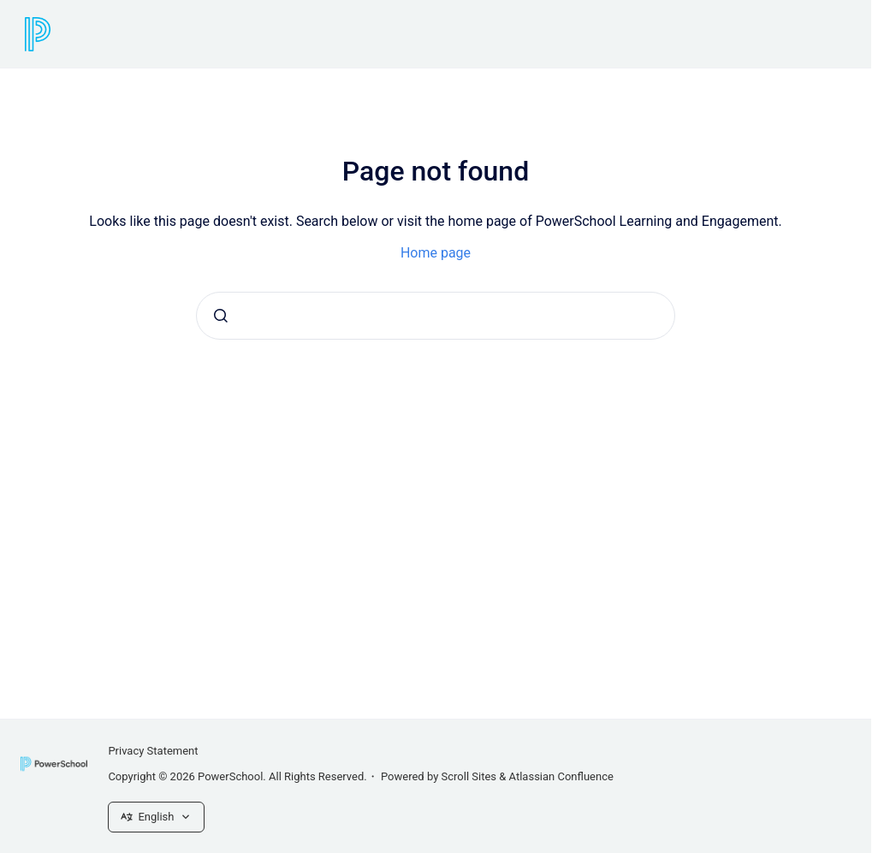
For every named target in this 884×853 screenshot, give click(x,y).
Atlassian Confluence (561, 776)
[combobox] (435, 316)
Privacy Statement (153, 750)
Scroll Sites (469, 776)
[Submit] (220, 315)
